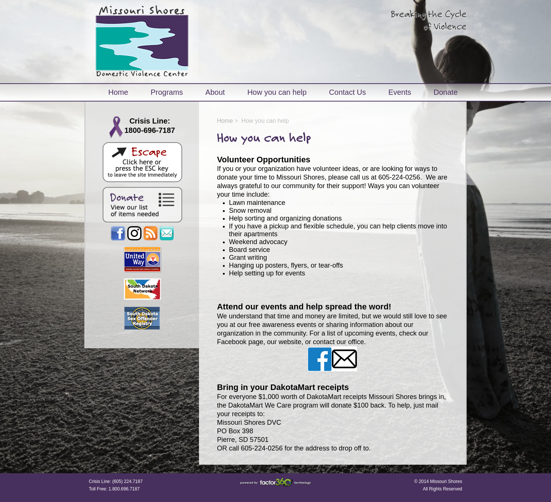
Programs (166, 92)
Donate (445, 92)
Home (118, 92)
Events (399, 92)
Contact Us (347, 92)
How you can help (276, 92)
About (215, 92)
